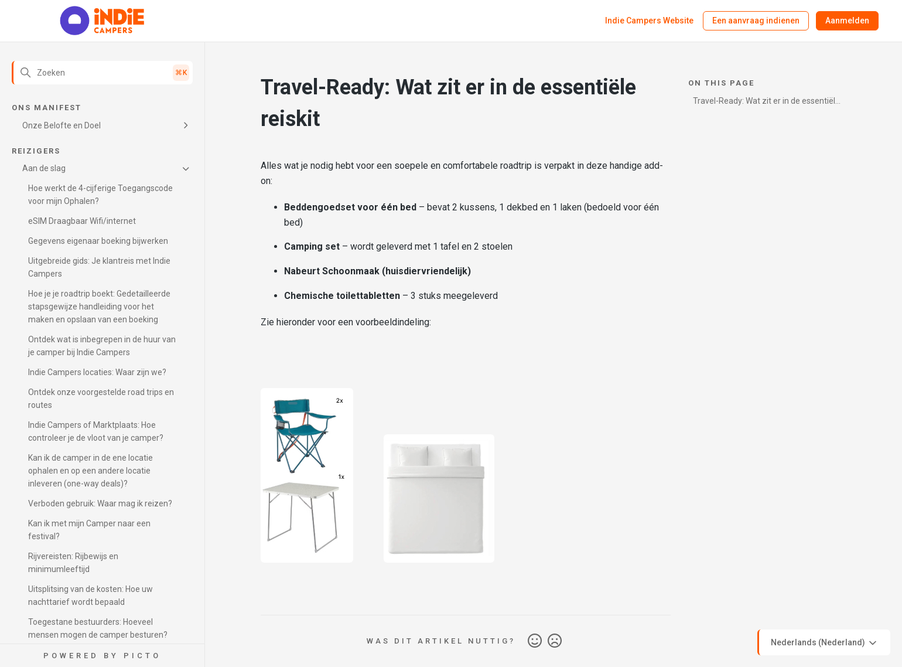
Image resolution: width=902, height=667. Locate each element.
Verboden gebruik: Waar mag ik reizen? (100, 503)
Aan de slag (44, 168)
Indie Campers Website (649, 20)
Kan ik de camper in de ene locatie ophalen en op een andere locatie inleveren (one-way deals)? (90, 470)
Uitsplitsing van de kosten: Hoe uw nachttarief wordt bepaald (90, 595)
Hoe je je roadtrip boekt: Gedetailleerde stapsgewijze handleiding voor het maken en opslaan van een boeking (99, 306)
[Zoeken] (102, 72)
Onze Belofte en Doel (61, 125)
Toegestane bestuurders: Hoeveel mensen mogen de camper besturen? (98, 628)
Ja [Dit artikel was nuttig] (535, 641)
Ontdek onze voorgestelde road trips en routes (101, 398)
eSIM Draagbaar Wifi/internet (82, 221)
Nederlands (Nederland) (825, 643)
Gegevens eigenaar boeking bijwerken (98, 241)
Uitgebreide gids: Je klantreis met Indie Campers (99, 267)
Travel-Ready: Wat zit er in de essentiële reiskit (766, 103)
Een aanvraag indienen (756, 20)
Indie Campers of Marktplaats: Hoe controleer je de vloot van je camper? (95, 431)
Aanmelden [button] (847, 20)
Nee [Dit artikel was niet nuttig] (555, 641)
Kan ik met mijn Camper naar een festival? (89, 530)
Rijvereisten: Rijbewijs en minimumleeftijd (73, 563)
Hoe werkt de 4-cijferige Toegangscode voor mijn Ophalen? (100, 194)
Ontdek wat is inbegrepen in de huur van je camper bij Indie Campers (102, 346)
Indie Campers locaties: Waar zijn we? (97, 372)
